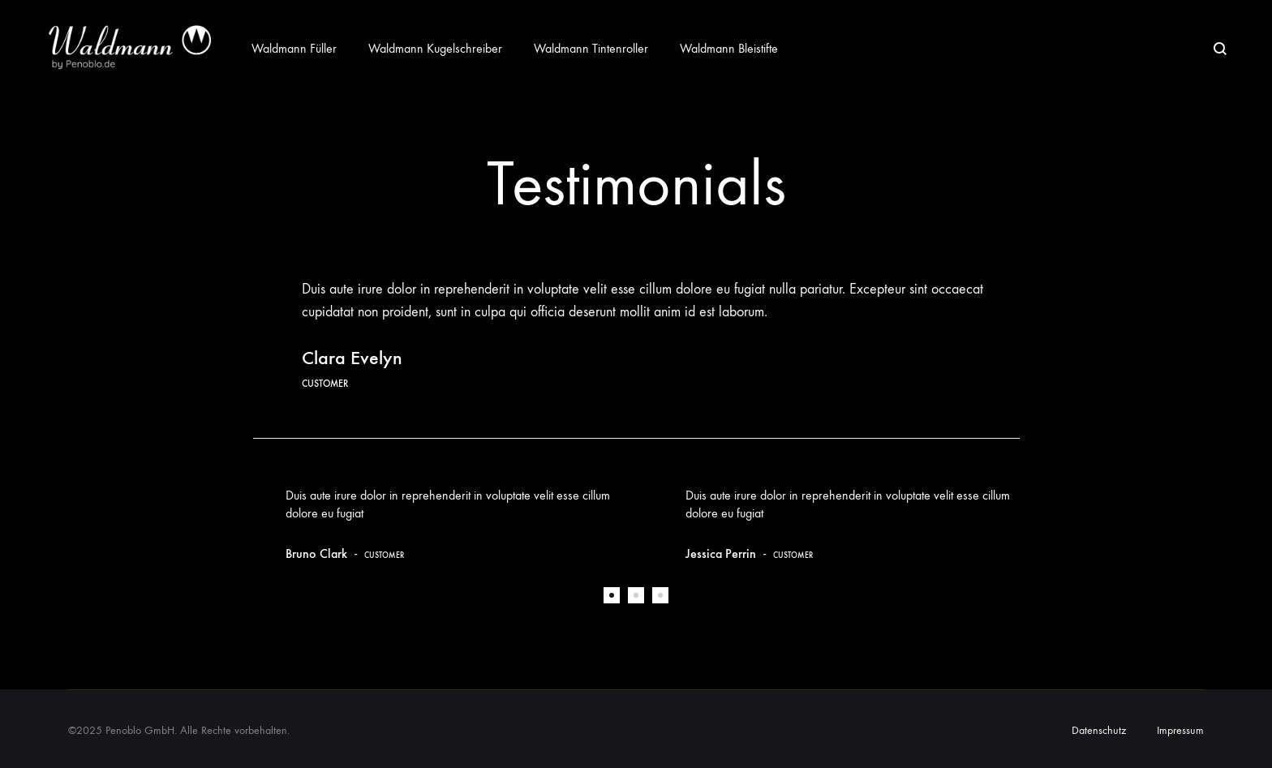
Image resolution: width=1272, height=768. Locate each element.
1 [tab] (612, 595)
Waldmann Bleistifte (729, 48)
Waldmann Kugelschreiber (435, 48)
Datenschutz (1099, 730)
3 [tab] (660, 595)
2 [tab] (636, 595)
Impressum (1180, 730)
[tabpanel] (437, 524)
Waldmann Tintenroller (591, 48)
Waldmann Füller (294, 48)
